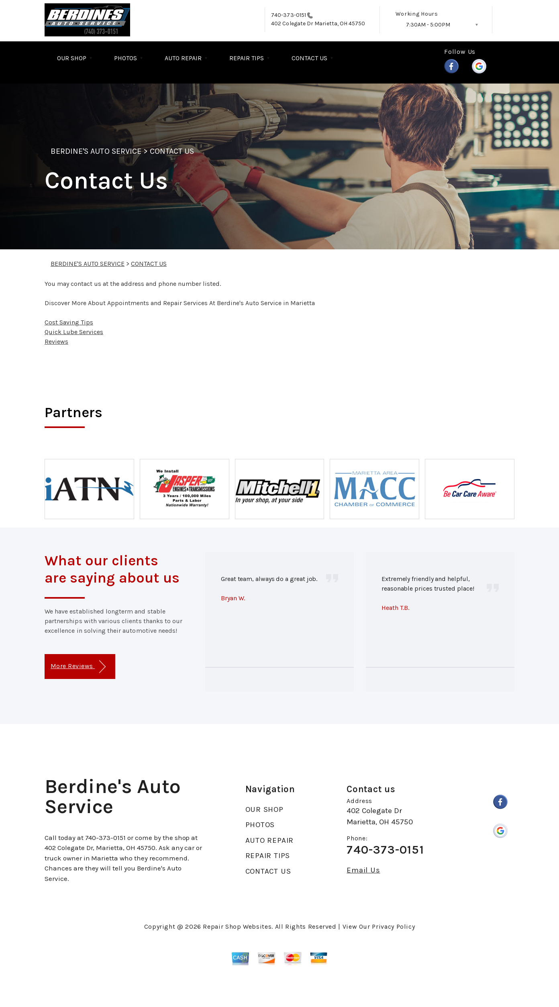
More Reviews (78, 666)
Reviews (56, 341)
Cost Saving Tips (69, 322)
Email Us (363, 870)
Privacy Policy (393, 926)
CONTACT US (309, 58)
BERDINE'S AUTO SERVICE (96, 151)
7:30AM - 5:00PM (428, 24)
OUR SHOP (71, 58)
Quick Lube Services (74, 332)
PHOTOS (125, 58)
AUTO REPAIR (183, 58)
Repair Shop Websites (237, 926)
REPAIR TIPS (246, 58)
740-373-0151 (288, 15)
